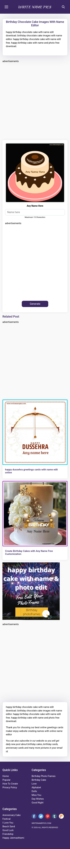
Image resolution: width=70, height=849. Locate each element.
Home (5, 776)
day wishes (38, 799)
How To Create (10, 783)
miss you (36, 795)
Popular (6, 780)
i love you (7, 822)
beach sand (8, 826)
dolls (34, 791)
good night (37, 802)
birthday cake (39, 780)
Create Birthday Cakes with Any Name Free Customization (29, 552)
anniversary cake (11, 815)
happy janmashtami (13, 837)
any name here (35, 206)
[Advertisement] (35, 101)
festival (6, 819)
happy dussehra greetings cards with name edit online (31, 471)
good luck (8, 830)
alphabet (36, 787)
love (34, 783)
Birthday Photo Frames (43, 776)
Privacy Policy (9, 787)
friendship (7, 834)
